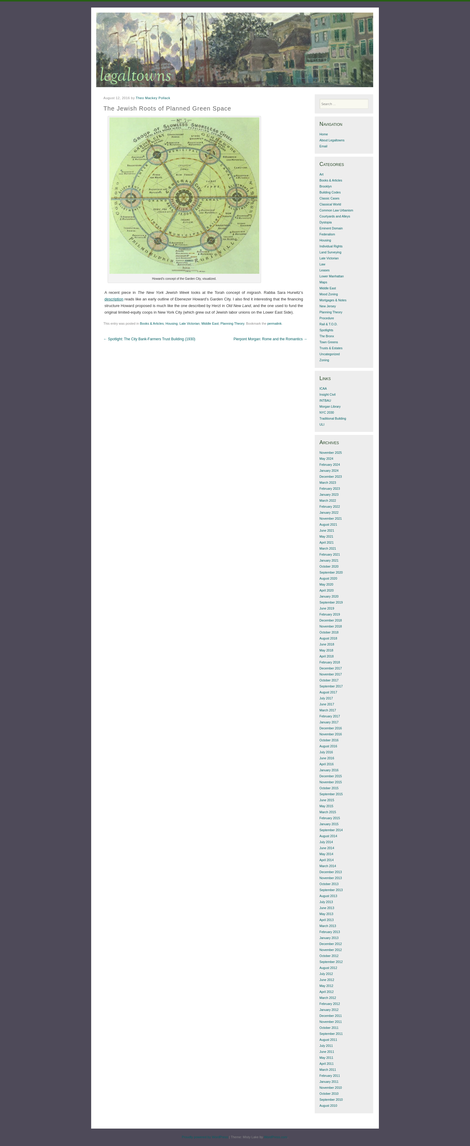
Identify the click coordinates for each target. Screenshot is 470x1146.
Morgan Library (330, 406)
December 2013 (331, 872)
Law (322, 264)
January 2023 (329, 494)
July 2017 (326, 698)
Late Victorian (190, 323)
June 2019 (327, 608)
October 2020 (329, 566)
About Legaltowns (332, 140)
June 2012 (327, 980)
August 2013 (328, 896)
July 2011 (326, 1045)
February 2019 (330, 614)
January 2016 (329, 770)
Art (321, 174)
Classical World (330, 204)
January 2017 (329, 722)
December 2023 (331, 476)
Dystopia (326, 222)
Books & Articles (152, 323)
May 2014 (326, 854)
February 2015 (330, 818)
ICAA (323, 388)
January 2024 (329, 470)
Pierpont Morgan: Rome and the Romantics (270, 339)
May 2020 (326, 584)
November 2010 (331, 1087)
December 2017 (331, 668)
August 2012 (328, 968)
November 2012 (331, 950)
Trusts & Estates (331, 348)
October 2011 (329, 1027)
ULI (322, 424)
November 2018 (331, 626)
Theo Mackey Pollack (153, 98)
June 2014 (327, 848)
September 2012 (331, 962)
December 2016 (331, 728)
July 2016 (326, 752)
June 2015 (327, 800)
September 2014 (331, 830)
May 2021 (326, 536)
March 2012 (328, 998)
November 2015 (331, 782)
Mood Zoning (329, 294)
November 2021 (331, 518)
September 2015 (331, 794)
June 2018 (327, 644)
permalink (274, 323)
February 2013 (330, 932)
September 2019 (331, 602)
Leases (325, 270)
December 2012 (331, 944)
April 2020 (327, 590)
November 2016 (331, 734)
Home (324, 134)
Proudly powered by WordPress (205, 1137)
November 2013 (331, 878)
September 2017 (331, 686)
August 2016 (328, 746)
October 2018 (329, 632)
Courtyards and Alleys (335, 216)
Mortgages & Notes (333, 300)
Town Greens (329, 342)
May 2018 (326, 650)
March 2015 (328, 812)
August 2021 (328, 524)
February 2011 (330, 1075)
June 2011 (327, 1051)
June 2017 (327, 704)
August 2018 (328, 638)
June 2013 (327, 908)
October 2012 (329, 956)
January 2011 (329, 1081)
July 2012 (326, 974)
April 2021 (327, 542)
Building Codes (330, 192)
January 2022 (329, 512)
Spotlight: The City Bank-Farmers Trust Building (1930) (149, 339)
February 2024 (330, 464)
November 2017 (331, 674)
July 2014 (326, 842)
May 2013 (326, 914)
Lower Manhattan (332, 276)
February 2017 (330, 716)
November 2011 (331, 1021)
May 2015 (326, 806)
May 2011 (326, 1057)
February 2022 (330, 506)
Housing (171, 323)
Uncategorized (330, 354)
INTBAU (325, 400)
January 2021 (329, 560)
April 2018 (327, 656)
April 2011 (327, 1063)
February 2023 (330, 488)
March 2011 (328, 1069)
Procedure (327, 318)
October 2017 (329, 680)
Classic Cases (330, 198)
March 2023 (328, 482)
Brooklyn (326, 186)
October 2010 (329, 1093)
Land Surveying (330, 252)
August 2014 (328, 836)
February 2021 (330, 554)
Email (323, 146)
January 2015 (329, 824)
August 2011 (328, 1039)
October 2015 (329, 788)
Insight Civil (328, 394)
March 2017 (328, 710)
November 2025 (331, 452)
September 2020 (331, 572)
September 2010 (331, 1099)
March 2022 (328, 500)
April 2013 (327, 920)
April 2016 (327, 764)
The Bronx (327, 336)
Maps (323, 282)
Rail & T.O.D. (329, 324)
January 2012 (329, 1010)
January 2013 (329, 938)
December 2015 (331, 776)
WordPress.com (275, 1137)
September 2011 (331, 1033)
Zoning (324, 360)
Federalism (327, 234)
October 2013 (329, 884)
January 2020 (329, 596)
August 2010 (328, 1105)
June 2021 (327, 530)
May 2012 (326, 986)
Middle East (210, 323)
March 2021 (328, 548)
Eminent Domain (331, 228)
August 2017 (328, 692)
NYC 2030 (327, 412)
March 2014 (328, 866)
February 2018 (330, 662)
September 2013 (331, 890)
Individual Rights (331, 246)
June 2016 (327, 758)
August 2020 (328, 578)
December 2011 (331, 1016)
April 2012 (327, 992)
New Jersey (328, 306)
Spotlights (326, 330)
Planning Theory (232, 323)
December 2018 (331, 620)
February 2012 (330, 1004)
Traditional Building (333, 418)
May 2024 (326, 458)
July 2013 (326, 902)
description (114, 299)
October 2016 (329, 740)
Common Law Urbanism (336, 210)
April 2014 (327, 860)
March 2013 (328, 926)
